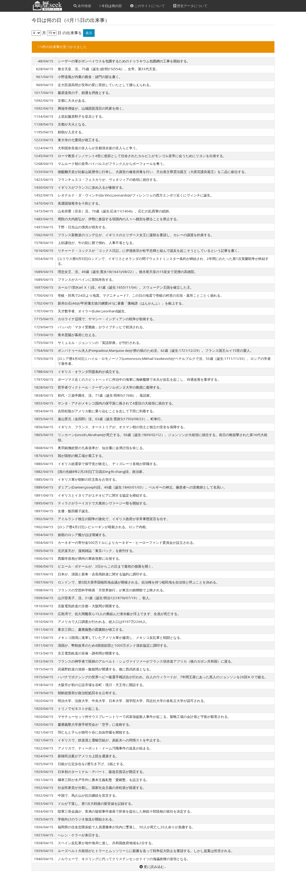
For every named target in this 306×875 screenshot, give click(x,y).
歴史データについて (190, 5)
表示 (88, 33)
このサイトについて (147, 5)
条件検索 (82, 5)
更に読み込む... (153, 866)
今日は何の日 (111, 5)
